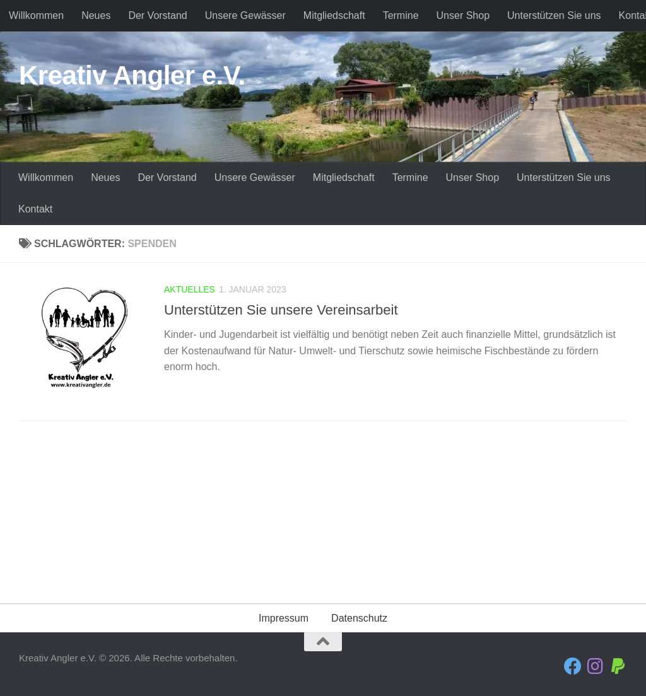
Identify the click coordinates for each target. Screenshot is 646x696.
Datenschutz (359, 618)
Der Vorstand (157, 15)
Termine (401, 15)
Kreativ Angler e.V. (132, 75)
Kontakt (35, 209)
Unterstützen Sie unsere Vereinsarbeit (281, 310)
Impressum (283, 618)
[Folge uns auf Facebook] (573, 666)
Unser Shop (463, 15)
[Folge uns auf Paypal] (618, 666)
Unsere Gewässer (245, 15)
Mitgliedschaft (334, 15)
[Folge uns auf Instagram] (595, 666)
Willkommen (36, 15)
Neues (95, 15)
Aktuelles (189, 289)
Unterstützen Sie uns (554, 15)
